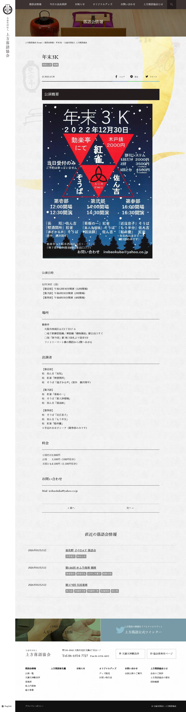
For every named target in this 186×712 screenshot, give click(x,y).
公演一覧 (29, 673)
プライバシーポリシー (34, 706)
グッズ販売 (104, 673)
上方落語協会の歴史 (160, 677)
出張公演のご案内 (133, 673)
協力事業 (29, 690)
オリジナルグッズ (102, 4)
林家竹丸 (81, 574)
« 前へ (71, 508)
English (8, 706)
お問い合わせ (128, 4)
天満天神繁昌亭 (129, 653)
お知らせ (80, 4)
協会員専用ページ (161, 653)
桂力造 (69, 591)
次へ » (130, 508)
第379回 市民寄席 (76, 585)
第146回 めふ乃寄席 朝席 (80, 567)
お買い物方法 (105, 677)
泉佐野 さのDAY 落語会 (80, 550)
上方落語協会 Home (33, 43)
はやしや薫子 (94, 574)
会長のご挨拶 (156, 673)
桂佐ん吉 (47, 65)
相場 (56, 65)
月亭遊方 (70, 556)
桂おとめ (81, 556)
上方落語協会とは (153, 4)
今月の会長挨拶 (58, 4)
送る (136, 77)
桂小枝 (115, 591)
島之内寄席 (30, 686)
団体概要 (154, 682)
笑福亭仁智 (93, 591)
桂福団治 (105, 591)
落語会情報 (35, 4)
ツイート (153, 77)
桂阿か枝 (107, 574)
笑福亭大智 (80, 591)
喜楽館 (28, 682)
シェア (122, 77)
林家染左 (70, 574)
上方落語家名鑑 (58, 669)
